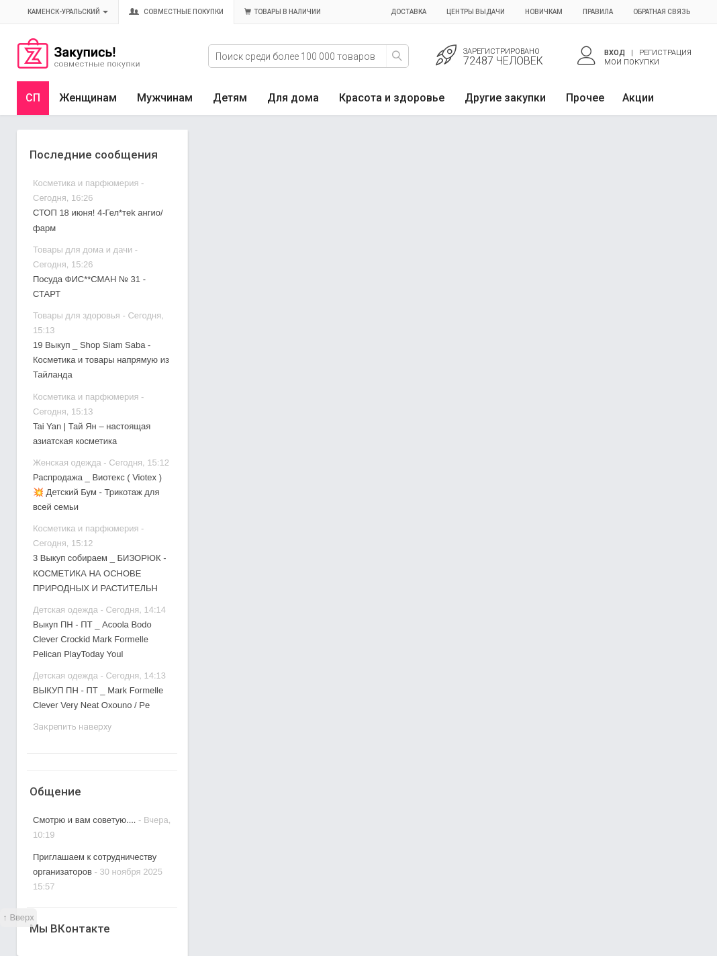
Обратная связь (661, 11)
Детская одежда (65, 610)
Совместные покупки (176, 11)
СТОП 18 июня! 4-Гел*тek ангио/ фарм (98, 220)
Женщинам (88, 97)
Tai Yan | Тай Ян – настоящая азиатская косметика (91, 433)
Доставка (408, 11)
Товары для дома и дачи (82, 250)
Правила (598, 11)
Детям (230, 97)
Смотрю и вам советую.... (84, 820)
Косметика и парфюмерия (85, 183)
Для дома (293, 97)
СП (33, 97)
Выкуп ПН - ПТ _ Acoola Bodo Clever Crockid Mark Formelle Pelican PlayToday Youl (92, 639)
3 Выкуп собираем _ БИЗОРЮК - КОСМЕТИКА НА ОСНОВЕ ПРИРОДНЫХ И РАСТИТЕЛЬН (99, 573)
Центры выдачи (475, 11)
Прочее (585, 97)
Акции (638, 97)
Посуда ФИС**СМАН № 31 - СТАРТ (89, 286)
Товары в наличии (282, 11)
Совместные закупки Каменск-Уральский (78, 65)
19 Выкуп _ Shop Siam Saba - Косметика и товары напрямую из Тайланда (101, 360)
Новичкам (544, 11)
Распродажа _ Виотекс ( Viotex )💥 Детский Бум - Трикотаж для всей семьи (97, 492)
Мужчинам (165, 97)
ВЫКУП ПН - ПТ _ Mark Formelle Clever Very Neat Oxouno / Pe (98, 697)
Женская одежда (67, 463)
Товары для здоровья (76, 315)
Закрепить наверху (72, 727)
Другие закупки (505, 97)
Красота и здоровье (391, 97)
